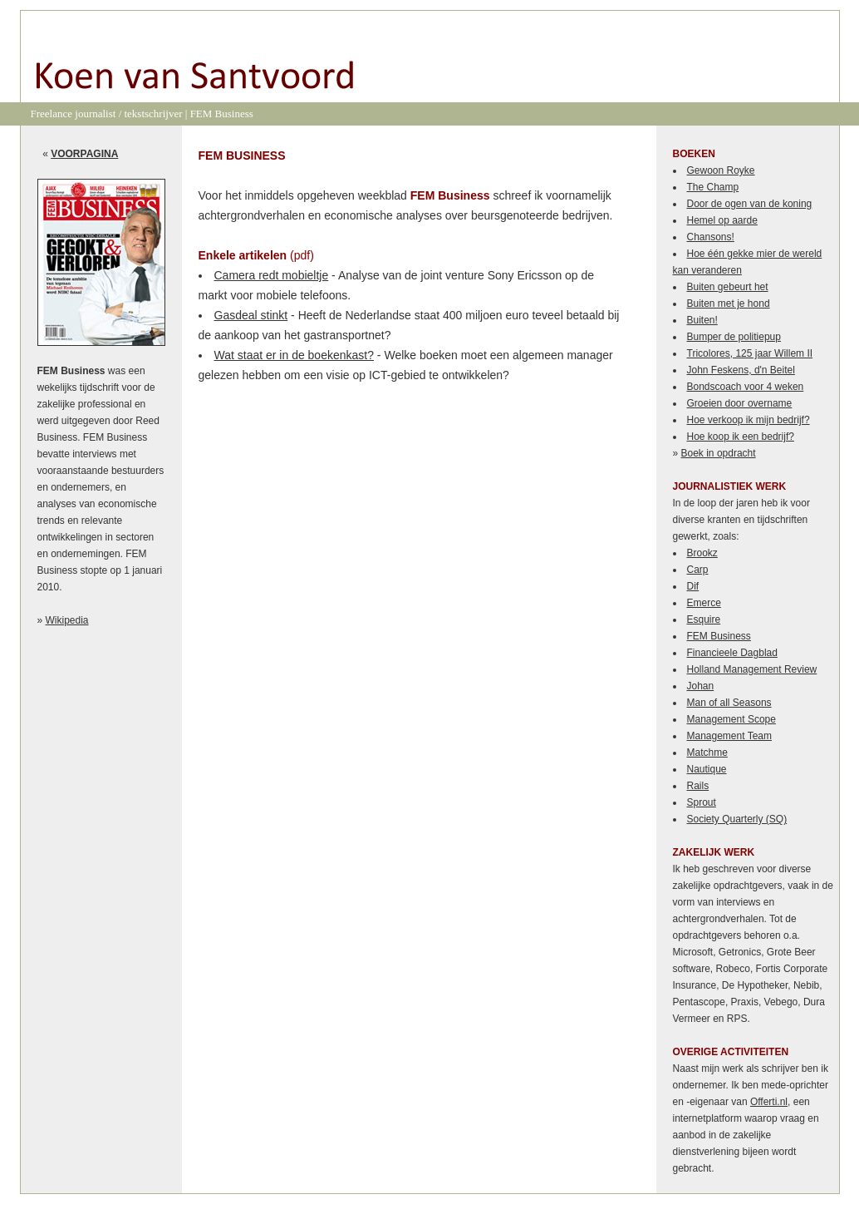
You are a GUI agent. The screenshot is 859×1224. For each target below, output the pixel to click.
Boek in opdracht (718, 453)
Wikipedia (67, 620)
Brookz (702, 553)
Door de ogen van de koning (749, 204)
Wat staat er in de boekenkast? (294, 355)
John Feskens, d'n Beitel (741, 370)
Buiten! (702, 320)
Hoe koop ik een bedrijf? (740, 436)
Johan (700, 686)
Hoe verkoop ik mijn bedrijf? (748, 420)
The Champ (713, 187)
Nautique (707, 769)
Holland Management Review (752, 669)
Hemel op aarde (722, 220)
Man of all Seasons (729, 702)
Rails (698, 786)
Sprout (701, 802)
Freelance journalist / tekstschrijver (107, 113)
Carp (698, 569)
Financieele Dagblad (732, 653)
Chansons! (710, 237)
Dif (693, 586)
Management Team (730, 736)
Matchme (707, 752)
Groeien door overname (740, 403)
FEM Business (719, 636)
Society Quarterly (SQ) (737, 819)
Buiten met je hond (728, 303)
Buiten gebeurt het (727, 287)
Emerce (704, 603)
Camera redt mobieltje (271, 275)
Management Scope (731, 719)
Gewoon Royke (721, 170)
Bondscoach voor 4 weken (745, 386)
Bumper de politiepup (734, 337)
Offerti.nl (769, 1102)
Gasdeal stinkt (251, 315)
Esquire (704, 619)
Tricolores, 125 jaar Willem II (750, 353)
